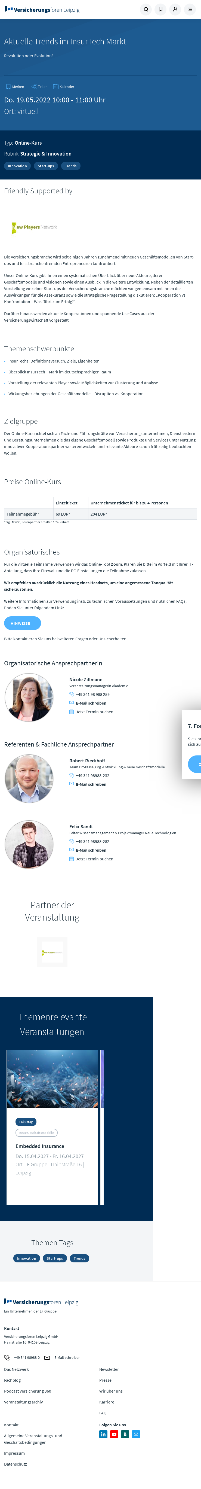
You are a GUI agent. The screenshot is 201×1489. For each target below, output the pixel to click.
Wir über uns (111, 1391)
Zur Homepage (51, 9)
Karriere (106, 1402)
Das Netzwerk (16, 1369)
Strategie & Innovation (46, 153)
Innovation (17, 165)
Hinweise (20, 623)
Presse (105, 1380)
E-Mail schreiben (87, 703)
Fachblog (12, 1380)
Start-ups (46, 165)
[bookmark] (15, 87)
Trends (71, 165)
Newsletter (109, 1369)
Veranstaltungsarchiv (23, 1402)
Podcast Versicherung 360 (27, 1391)
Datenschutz (15, 1464)
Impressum (14, 1453)
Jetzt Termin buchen (91, 711)
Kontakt (11, 1424)
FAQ (103, 1412)
